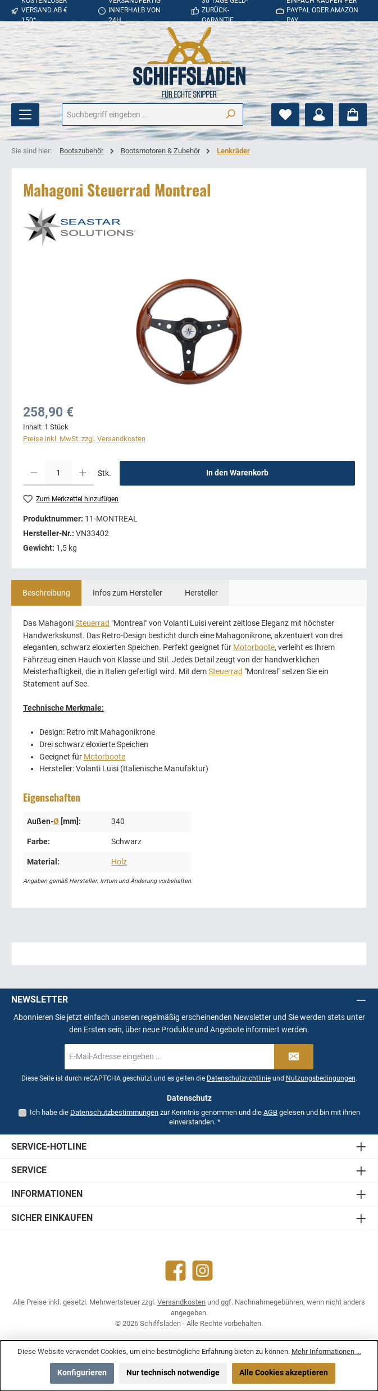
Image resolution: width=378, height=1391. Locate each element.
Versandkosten (181, 1302)
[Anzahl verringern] (34, 473)
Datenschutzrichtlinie (239, 1078)
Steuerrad (92, 623)
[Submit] (293, 1056)
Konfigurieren (82, 1373)
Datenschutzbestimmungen (114, 1112)
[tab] (46, 593)
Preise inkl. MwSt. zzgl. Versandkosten (84, 438)
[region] (189, 332)
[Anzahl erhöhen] (83, 473)
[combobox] (140, 114)
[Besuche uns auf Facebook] (175, 1270)
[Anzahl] (58, 473)
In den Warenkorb (237, 473)
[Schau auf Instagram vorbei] (202, 1270)
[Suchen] (230, 114)
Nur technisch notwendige (173, 1373)
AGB (270, 1112)
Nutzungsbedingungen (321, 1078)
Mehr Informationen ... (326, 1351)
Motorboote (254, 647)
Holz (119, 862)
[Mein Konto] (319, 114)
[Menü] (25, 114)
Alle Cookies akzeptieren (283, 1373)
